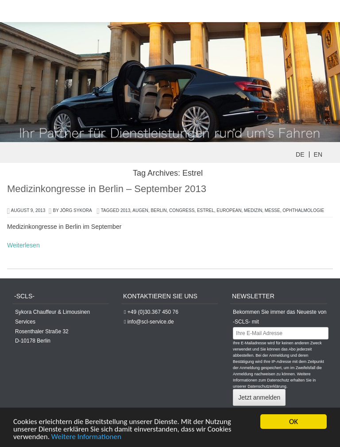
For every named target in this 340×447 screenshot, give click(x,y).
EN (318, 154)
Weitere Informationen (86, 437)
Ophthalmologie (303, 210)
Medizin (253, 210)
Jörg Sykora (76, 210)
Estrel (205, 210)
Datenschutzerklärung (266, 386)
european (228, 210)
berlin (158, 210)
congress (181, 210)
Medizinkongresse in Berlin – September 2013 (106, 188)
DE (300, 154)
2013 (125, 210)
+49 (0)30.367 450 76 (153, 312)
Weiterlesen (23, 245)
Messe (272, 210)
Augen (140, 210)
